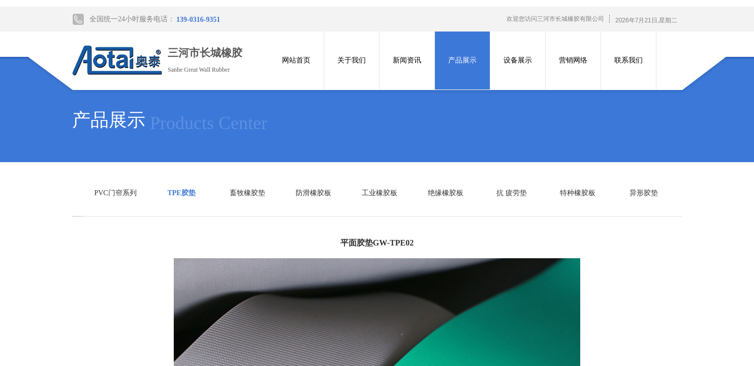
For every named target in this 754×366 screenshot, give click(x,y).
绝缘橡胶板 (445, 193)
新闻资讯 (407, 60)
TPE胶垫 (181, 193)
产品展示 (462, 60)
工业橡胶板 (379, 193)
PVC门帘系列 (115, 193)
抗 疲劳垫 (511, 193)
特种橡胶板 (577, 193)
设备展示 (518, 60)
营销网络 (573, 60)
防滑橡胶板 (313, 193)
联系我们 (628, 60)
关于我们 (351, 60)
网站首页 (296, 60)
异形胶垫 (644, 193)
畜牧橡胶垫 (247, 193)
